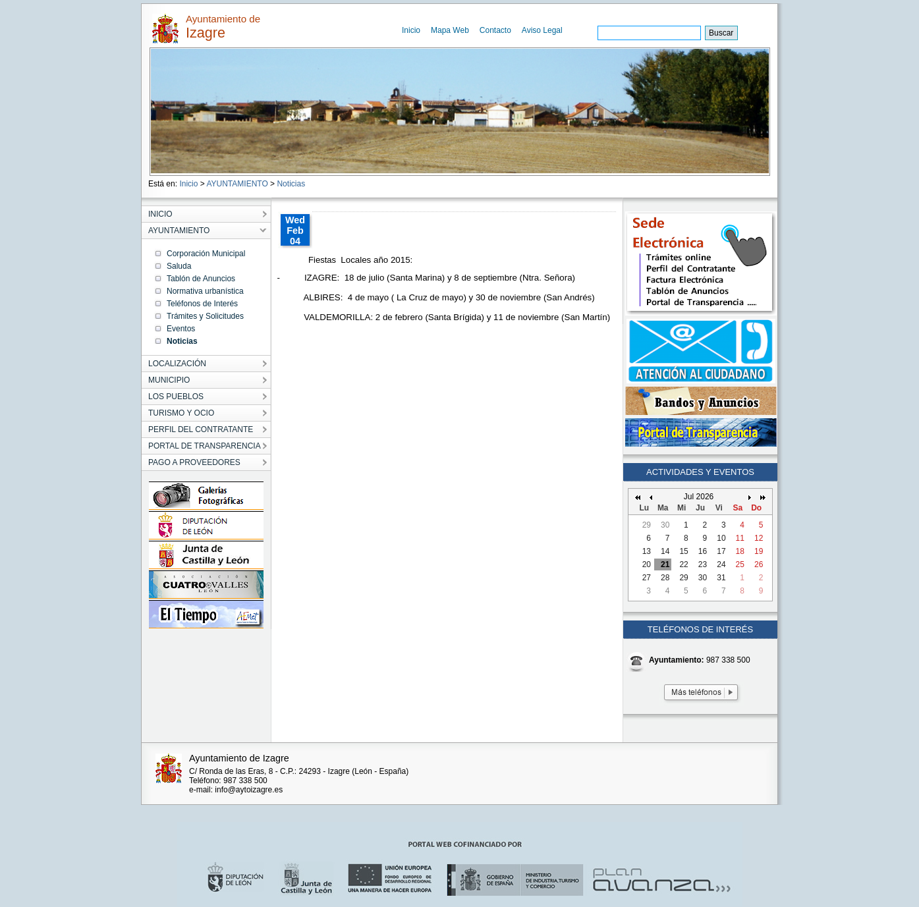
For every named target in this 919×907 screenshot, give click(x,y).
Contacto (495, 30)
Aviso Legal (542, 30)
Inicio (411, 30)
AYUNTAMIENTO (236, 183)
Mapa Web (450, 30)
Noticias (291, 183)
